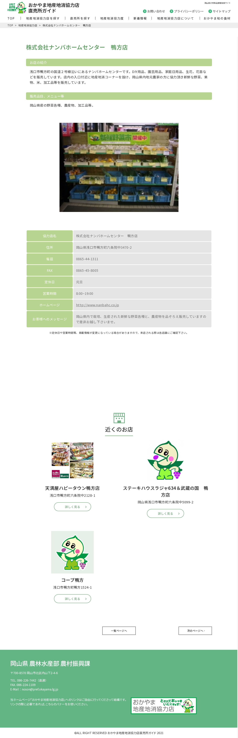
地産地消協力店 (27, 25)
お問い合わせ (156, 11)
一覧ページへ (119, 630)
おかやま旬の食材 (217, 18)
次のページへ (195, 630)
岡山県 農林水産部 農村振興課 (50, 663)
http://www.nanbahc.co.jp (97, 304)
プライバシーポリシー (189, 11)
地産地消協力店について (175, 18)
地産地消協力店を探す (43, 18)
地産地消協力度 (112, 18)
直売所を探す (80, 18)
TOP (11, 18)
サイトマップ (222, 11)
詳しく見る (72, 507)
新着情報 (140, 18)
